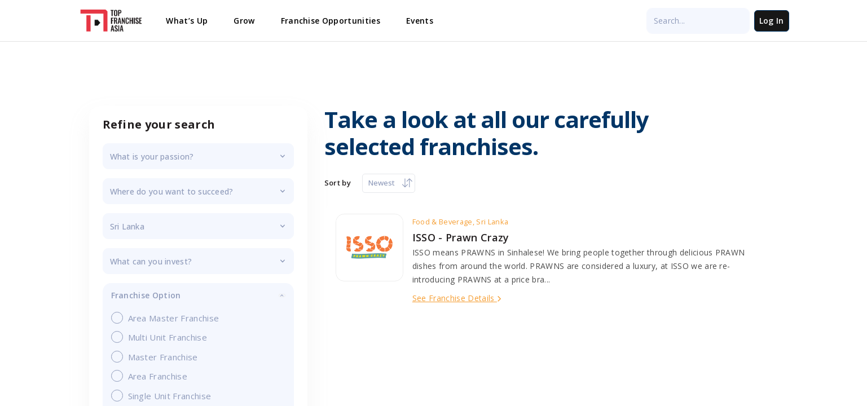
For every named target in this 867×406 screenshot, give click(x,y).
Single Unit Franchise (165, 395)
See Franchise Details (456, 298)
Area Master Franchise (169, 318)
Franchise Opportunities (330, 20)
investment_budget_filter (198, 261)
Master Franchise (158, 357)
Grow (244, 20)
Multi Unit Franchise (163, 337)
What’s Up (187, 20)
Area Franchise (153, 376)
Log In (771, 20)
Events (419, 20)
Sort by (337, 183)
